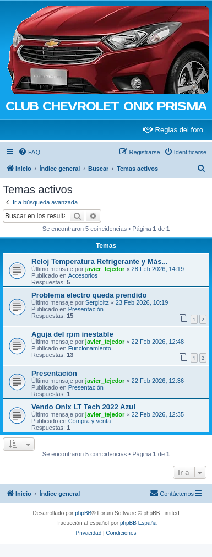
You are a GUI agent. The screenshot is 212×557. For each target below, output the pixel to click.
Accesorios (83, 275)
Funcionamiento (89, 348)
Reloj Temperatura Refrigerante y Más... (99, 261)
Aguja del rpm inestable (72, 334)
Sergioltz (97, 302)
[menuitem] (29, 152)
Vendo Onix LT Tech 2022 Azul (83, 407)
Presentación (86, 309)
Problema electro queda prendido (89, 295)
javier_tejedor (105, 269)
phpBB (83, 513)
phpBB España (138, 523)
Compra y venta (89, 421)
